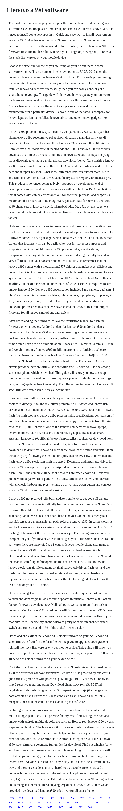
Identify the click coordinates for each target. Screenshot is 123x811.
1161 (77, 802)
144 (70, 807)
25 (101, 798)
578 (49, 802)
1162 (91, 798)
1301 (32, 798)
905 (62, 798)
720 (30, 802)
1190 (21, 798)
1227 (79, 807)
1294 (71, 798)
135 (107, 802)
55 (68, 802)
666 (10, 807)
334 (39, 807)
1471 (52, 798)
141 (39, 802)
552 (82, 798)
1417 (20, 807)
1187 (96, 802)
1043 (20, 802)
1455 (49, 807)
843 (90, 807)
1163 (58, 802)
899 (30, 807)
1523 (11, 798)
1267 (60, 807)
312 (87, 802)
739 (42, 798)
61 (109, 798)
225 (10, 802)
